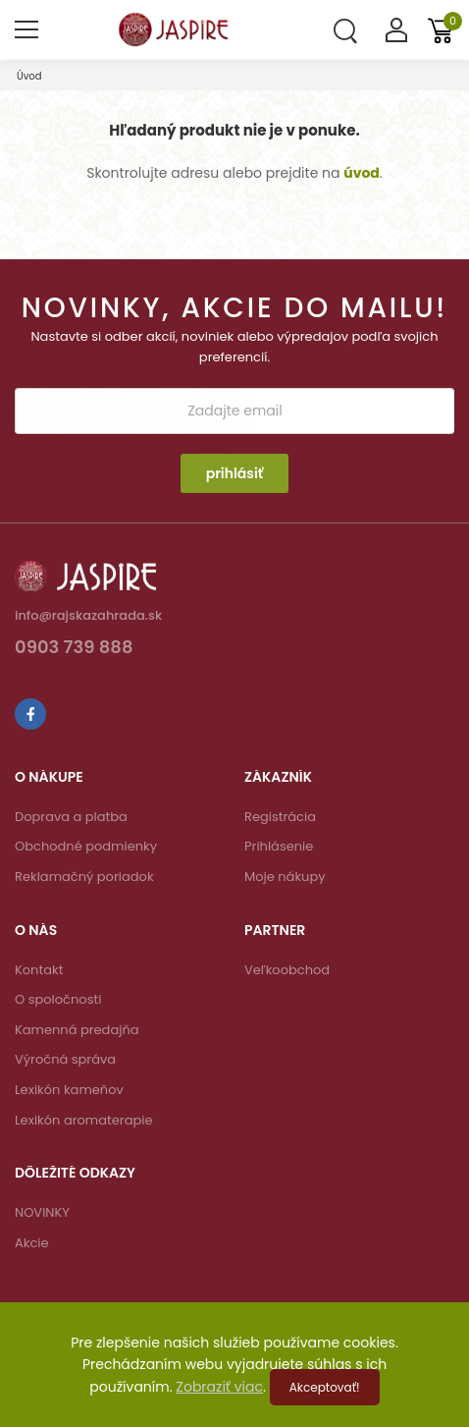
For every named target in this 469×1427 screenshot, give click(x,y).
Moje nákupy (285, 876)
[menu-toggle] (26, 29)
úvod (361, 173)
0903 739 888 (74, 648)
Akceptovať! (324, 1387)
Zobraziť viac (219, 1387)
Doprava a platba (71, 816)
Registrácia (280, 816)
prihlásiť (235, 473)
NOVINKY (42, 1212)
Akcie (32, 1243)
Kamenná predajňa (77, 1029)
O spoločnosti (58, 999)
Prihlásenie (278, 846)
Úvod (29, 76)
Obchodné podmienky (86, 846)
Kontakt (39, 969)
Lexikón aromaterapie (84, 1120)
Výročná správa (65, 1059)
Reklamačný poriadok (84, 876)
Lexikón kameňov (69, 1089)
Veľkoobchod (287, 969)
